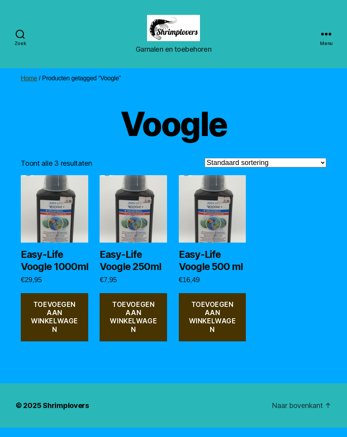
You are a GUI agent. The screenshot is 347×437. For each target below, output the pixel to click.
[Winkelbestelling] (265, 171)
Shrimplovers (66, 415)
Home (29, 87)
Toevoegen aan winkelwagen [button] (54, 326)
